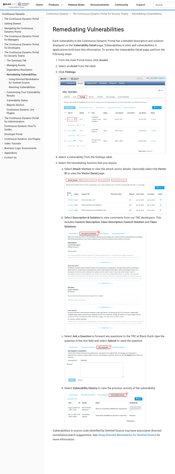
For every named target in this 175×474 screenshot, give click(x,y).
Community (121, 4)
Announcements (99, 4)
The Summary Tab (16, 60)
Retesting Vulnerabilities (22, 87)
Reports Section (15, 104)
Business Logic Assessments (20, 148)
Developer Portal (13, 134)
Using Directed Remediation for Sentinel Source (127, 435)
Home (39, 4)
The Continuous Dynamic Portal (21, 18)
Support (140, 4)
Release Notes (76, 4)
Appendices (10, 152)
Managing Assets (16, 65)
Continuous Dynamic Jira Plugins (22, 138)
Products (54, 4)
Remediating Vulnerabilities (22, 74)
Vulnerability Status (17, 100)
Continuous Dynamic (13, 14)
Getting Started (12, 23)
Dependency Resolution (19, 69)
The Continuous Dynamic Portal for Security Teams (100, 13)
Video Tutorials (12, 143)
